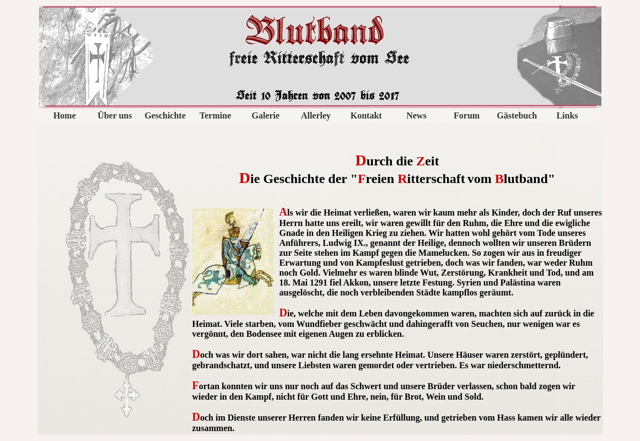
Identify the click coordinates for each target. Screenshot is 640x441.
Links (567, 115)
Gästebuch (517, 115)
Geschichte (165, 115)
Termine (215, 115)
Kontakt (366, 115)
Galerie (266, 115)
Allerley (316, 115)
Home (64, 115)
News (416, 115)
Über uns (115, 115)
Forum (467, 115)
